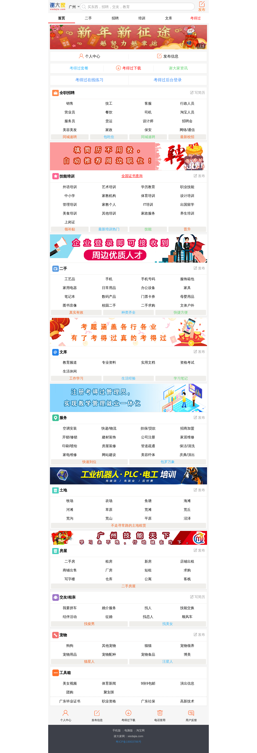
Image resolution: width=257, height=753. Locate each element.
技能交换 (187, 608)
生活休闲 (70, 371)
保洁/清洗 (187, 446)
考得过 (195, 18)
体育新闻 (109, 683)
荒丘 (187, 510)
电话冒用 (159, 715)
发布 (199, 176)
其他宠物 (109, 646)
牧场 (69, 501)
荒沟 (69, 518)
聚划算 (109, 692)
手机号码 (148, 279)
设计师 (148, 121)
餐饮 (108, 112)
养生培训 (187, 213)
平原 (148, 518)
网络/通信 (187, 130)
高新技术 (187, 701)
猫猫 (148, 646)
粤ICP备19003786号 (128, 741)
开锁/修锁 (69, 437)
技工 (108, 103)
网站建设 (109, 455)
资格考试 (187, 362)
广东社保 (148, 701)
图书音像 (70, 305)
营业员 (70, 112)
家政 (108, 130)
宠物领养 (187, 646)
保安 (148, 130)
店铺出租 (187, 561)
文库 (168, 18)
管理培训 (70, 204)
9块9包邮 (148, 683)
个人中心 (65, 715)
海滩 (187, 501)
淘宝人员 (187, 112)
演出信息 (187, 683)
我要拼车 (70, 608)
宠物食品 (148, 654)
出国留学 (187, 204)
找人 (148, 608)
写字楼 (70, 579)
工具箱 (61, 672)
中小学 (70, 196)
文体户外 (187, 305)
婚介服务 (109, 608)
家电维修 (70, 455)
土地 (59, 490)
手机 (108, 279)
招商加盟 (187, 428)
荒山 (108, 518)
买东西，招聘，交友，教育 (109, 7)
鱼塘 (148, 501)
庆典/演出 (187, 455)
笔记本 (70, 297)
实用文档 (148, 362)
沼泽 (187, 518)
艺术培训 (109, 187)
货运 (108, 121)
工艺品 (70, 279)
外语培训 (70, 187)
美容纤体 (148, 455)
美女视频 (70, 683)
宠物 (59, 635)
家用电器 (70, 288)
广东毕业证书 (69, 701)
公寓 (148, 579)
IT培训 (148, 204)
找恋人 (148, 617)
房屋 (59, 550)
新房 (148, 561)
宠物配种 (109, 654)
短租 (148, 570)
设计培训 (187, 196)
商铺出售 (70, 570)
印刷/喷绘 (69, 446)
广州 (72, 7)
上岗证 (70, 222)
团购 (69, 692)
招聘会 (187, 121)
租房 (108, 561)
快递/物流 (108, 428)
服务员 (70, 121)
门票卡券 (148, 297)
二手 (88, 18)
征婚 (108, 617)
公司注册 (148, 437)
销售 (69, 103)
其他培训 (109, 213)
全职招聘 (63, 92)
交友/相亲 (64, 597)
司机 (148, 112)
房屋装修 (109, 446)
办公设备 (148, 288)
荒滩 (148, 510)
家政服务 (148, 213)
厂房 (108, 570)
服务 (59, 417)
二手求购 (148, 305)
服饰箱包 (187, 279)
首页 (61, 18)
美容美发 (70, 130)
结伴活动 (70, 617)
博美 (187, 654)
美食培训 (70, 213)
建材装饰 (109, 437)
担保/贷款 (148, 428)
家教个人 (109, 204)
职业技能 (187, 187)
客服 (148, 103)
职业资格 (109, 701)
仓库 (108, 579)
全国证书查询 (132, 176)
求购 (187, 570)
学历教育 (148, 187)
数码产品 (109, 297)
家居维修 (187, 437)
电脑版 (128, 730)
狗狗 (69, 646)
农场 (108, 501)
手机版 (116, 730)
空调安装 (70, 428)
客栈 (187, 579)
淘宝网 (140, 730)
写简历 (197, 92)
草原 (108, 510)
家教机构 (109, 196)
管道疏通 (148, 446)
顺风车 (187, 617)
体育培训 (148, 196)
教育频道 (70, 362)
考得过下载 (128, 715)
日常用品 (109, 288)
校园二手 (109, 305)
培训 (141, 18)
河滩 (69, 510)
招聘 (115, 18)
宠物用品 (70, 654)
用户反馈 (191, 715)
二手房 (70, 561)
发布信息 (97, 715)
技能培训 (63, 176)
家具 (187, 288)
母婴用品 (187, 297)
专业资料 (109, 362)
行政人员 (187, 103)
